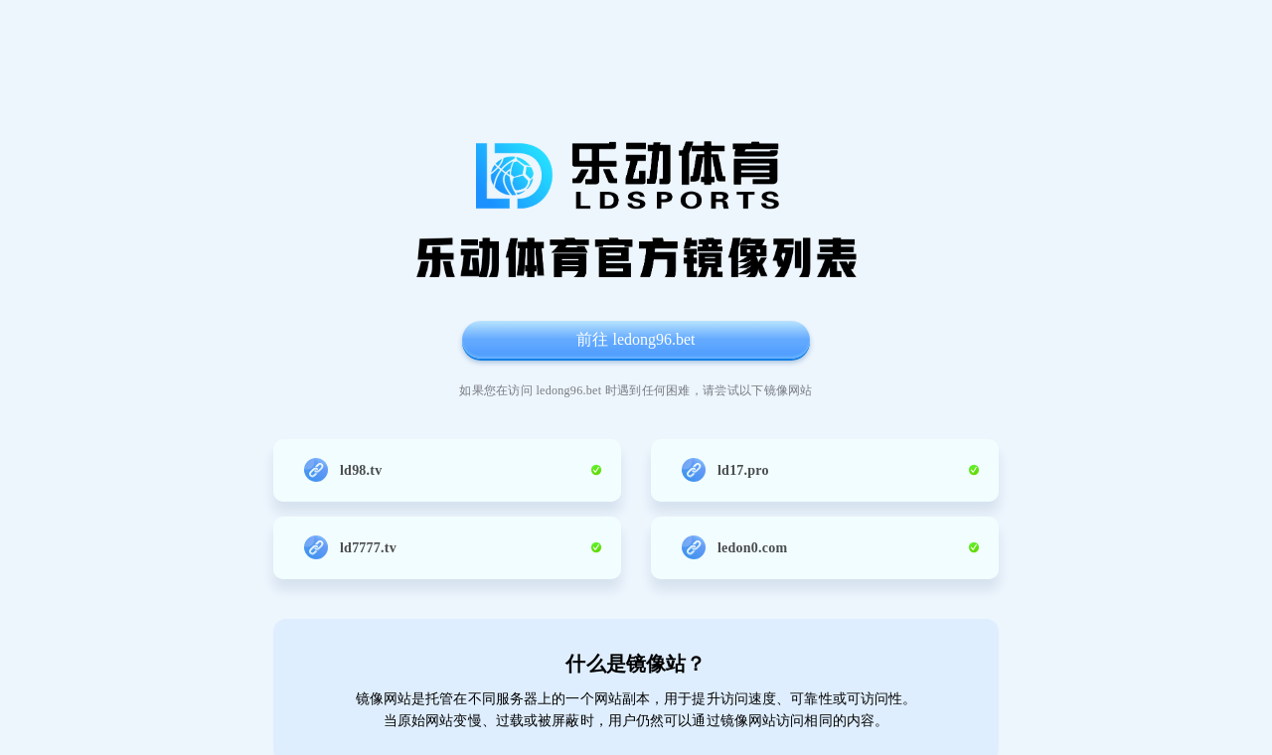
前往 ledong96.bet (635, 339)
